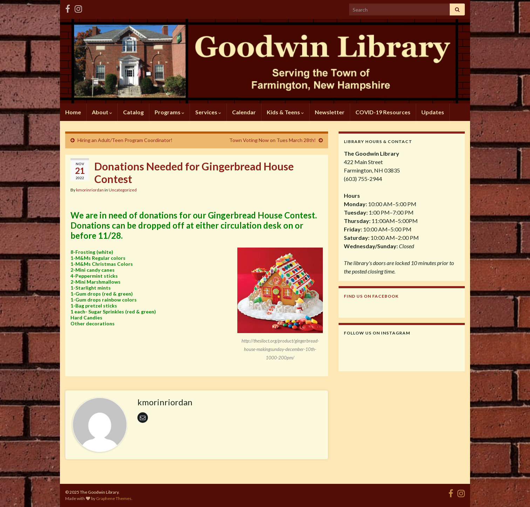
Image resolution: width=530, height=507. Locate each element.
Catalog (133, 112)
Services (208, 112)
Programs (169, 112)
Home (73, 112)
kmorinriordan (90, 189)
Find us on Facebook (371, 296)
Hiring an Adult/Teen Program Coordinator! (124, 140)
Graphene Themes (113, 498)
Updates (432, 112)
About (102, 112)
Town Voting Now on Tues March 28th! (272, 140)
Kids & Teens (285, 112)
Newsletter (330, 112)
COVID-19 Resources (382, 112)
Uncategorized (123, 189)
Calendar (244, 112)
